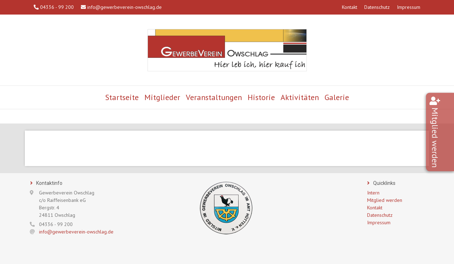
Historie (261, 97)
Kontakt (349, 7)
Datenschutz (377, 7)
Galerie (337, 97)
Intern (373, 192)
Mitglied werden (445, 138)
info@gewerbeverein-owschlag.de (121, 7)
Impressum (408, 7)
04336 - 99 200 (54, 7)
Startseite (122, 97)
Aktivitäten (300, 97)
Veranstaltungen (214, 97)
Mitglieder (162, 97)
